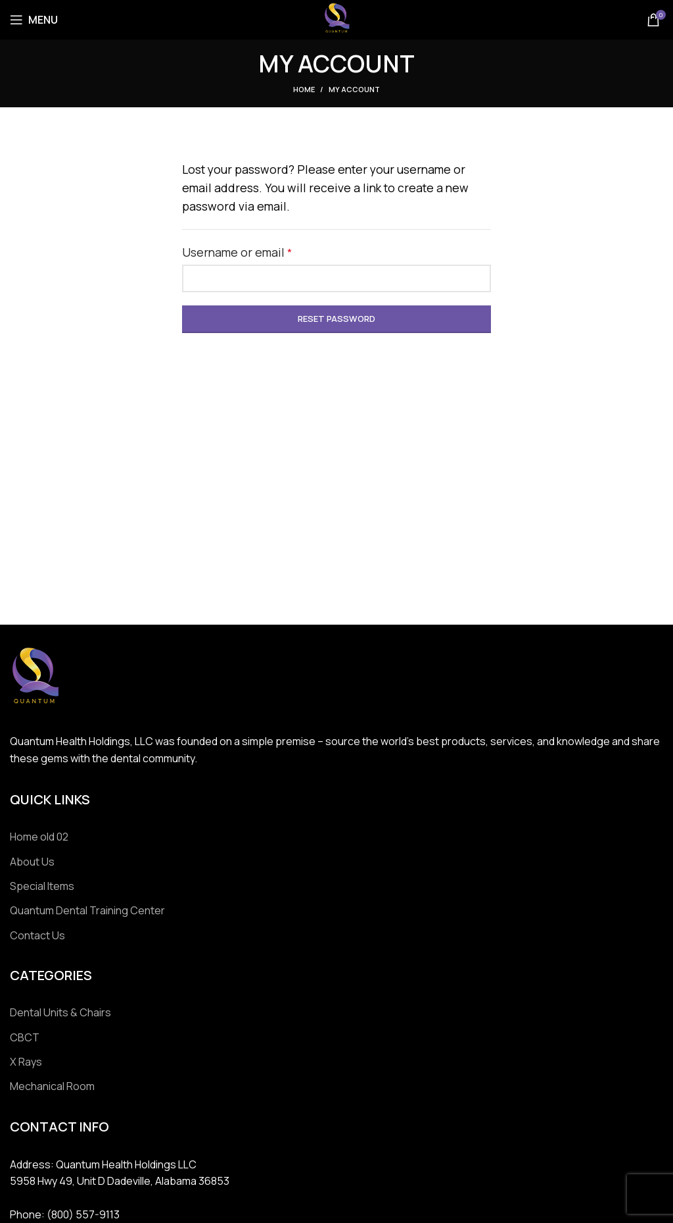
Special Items (42, 886)
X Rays (26, 1061)
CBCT (24, 1037)
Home (304, 89)
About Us (32, 861)
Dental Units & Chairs (60, 1012)
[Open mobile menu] (33, 20)
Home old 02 (39, 836)
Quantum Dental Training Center (87, 910)
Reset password (336, 319)
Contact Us (37, 935)
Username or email (262, 251)
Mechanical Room (52, 1086)
